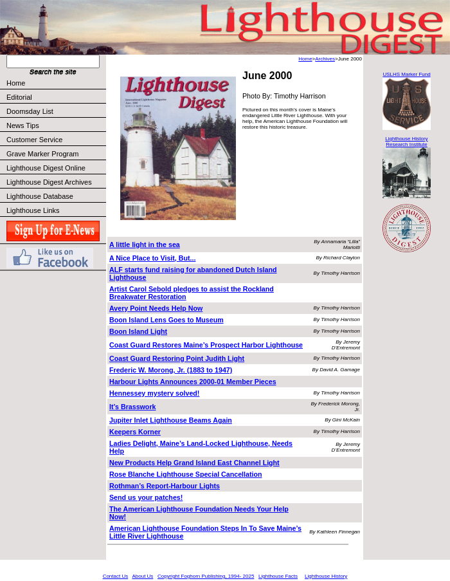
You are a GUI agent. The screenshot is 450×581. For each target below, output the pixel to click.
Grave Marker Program (42, 154)
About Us (142, 576)
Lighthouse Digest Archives (49, 182)
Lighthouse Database (39, 196)
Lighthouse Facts (278, 576)
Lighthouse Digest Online (46, 168)
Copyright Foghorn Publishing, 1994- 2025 (206, 576)
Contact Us (116, 576)
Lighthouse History (326, 576)
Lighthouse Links (33, 210)
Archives (325, 59)
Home (15, 83)
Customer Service (55, 139)
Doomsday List (29, 111)
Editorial (55, 97)
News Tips (22, 125)
